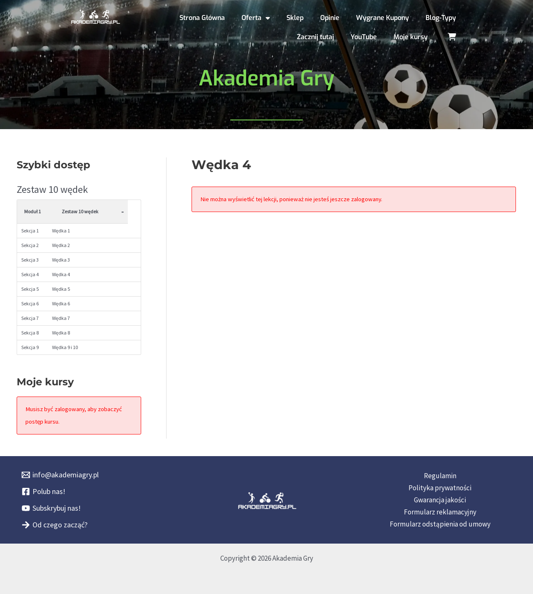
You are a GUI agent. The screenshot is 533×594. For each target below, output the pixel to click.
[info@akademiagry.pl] (60, 475)
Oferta (256, 17)
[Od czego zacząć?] (54, 525)
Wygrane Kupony (382, 17)
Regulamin (440, 475)
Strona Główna (202, 17)
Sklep (295, 17)
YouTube (364, 36)
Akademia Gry (266, 78)
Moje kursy (411, 36)
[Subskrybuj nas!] (51, 508)
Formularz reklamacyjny (440, 512)
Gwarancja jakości (440, 499)
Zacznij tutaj (315, 36)
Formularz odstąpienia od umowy (440, 524)
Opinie (329, 17)
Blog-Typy (441, 17)
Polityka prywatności (439, 487)
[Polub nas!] (43, 491)
